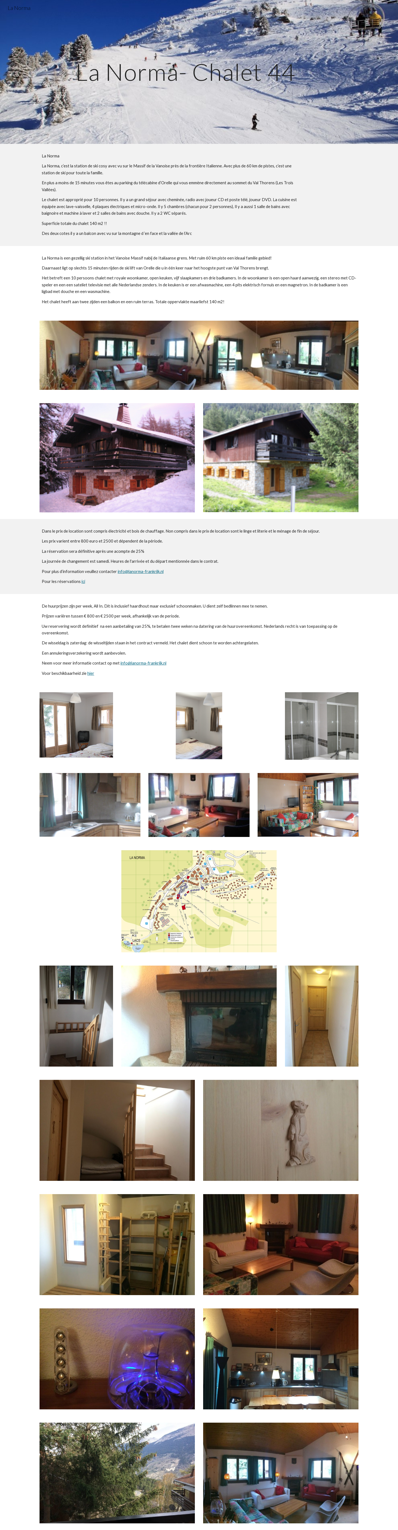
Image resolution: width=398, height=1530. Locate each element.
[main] (185, 72)
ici (83, 581)
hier (90, 673)
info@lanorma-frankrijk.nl (141, 571)
